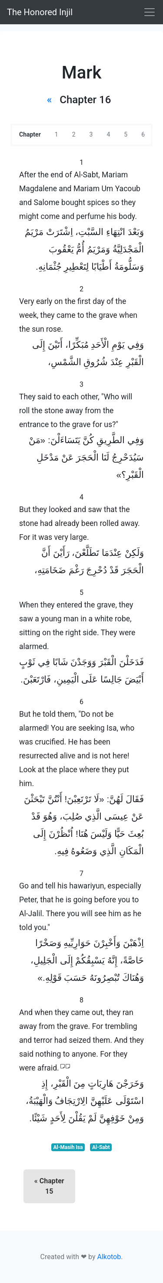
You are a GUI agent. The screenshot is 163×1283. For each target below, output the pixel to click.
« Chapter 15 (49, 1186)
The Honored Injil (40, 12)
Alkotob (109, 1257)
